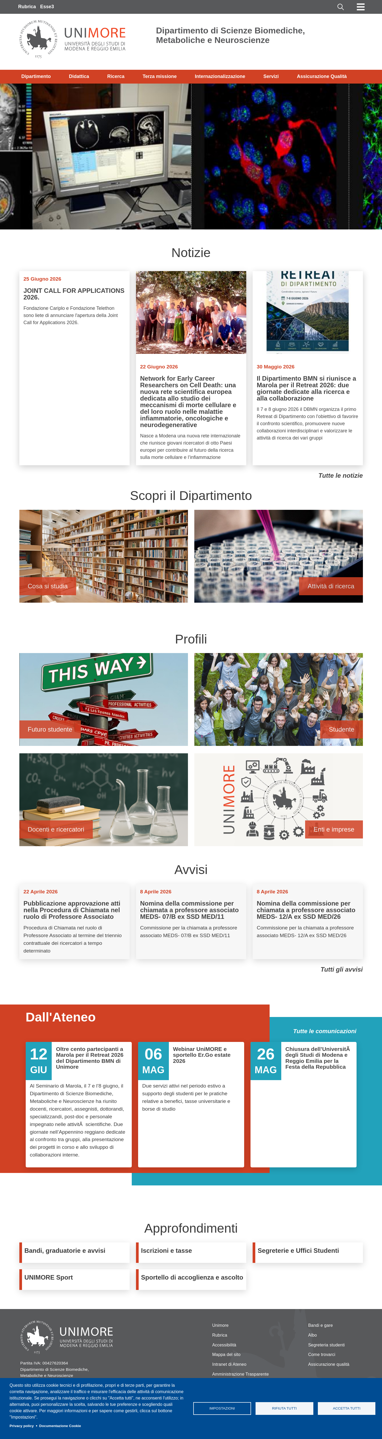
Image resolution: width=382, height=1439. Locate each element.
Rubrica (27, 6)
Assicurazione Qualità (322, 76)
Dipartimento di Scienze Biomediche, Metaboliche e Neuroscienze (230, 35)
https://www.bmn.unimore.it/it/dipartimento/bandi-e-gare (76, 1252)
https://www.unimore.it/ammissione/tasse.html (192, 1252)
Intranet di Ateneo (229, 1364)
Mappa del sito (226, 1354)
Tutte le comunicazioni (325, 1031)
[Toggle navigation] (361, 7)
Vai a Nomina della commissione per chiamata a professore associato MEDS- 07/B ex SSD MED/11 (191, 921)
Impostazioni (222, 1408)
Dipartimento (36, 76)
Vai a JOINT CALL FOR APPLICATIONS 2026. (74, 368)
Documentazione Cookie (60, 1426)
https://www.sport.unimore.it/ (76, 1279)
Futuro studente (103, 702)
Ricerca (115, 76)
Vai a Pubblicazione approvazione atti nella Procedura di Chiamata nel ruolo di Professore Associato (74, 921)
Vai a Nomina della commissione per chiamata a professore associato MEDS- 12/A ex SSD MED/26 (308, 921)
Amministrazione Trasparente (240, 1374)
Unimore (220, 1325)
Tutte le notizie (340, 475)
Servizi (271, 76)
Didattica (79, 76)
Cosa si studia (103, 559)
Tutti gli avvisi (341, 969)
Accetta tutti (347, 1408)
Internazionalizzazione (220, 76)
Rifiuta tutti (284, 1408)
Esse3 (47, 6)
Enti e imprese (278, 802)
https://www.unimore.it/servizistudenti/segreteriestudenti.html (309, 1252)
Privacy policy (22, 1426)
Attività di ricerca (278, 559)
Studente (278, 702)
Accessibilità (224, 1345)
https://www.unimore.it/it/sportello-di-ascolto (192, 1279)
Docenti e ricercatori (103, 802)
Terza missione (160, 76)
